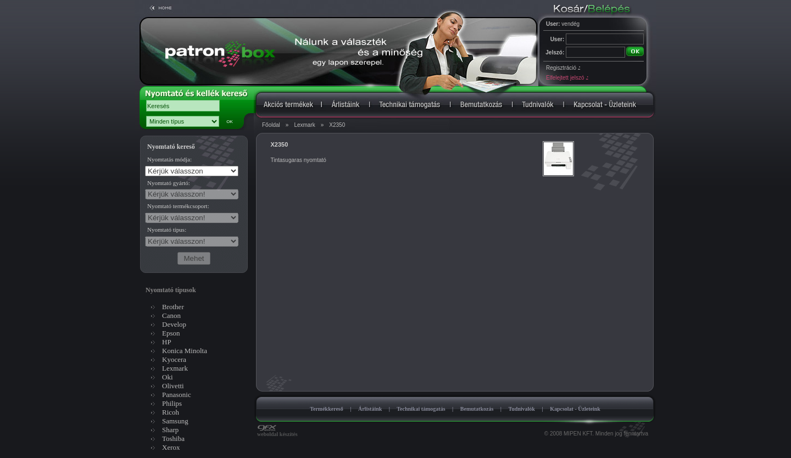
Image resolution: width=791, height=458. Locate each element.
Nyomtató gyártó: (168, 183)
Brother (173, 307)
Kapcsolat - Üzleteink (575, 409)
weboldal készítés (277, 431)
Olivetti (173, 386)
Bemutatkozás (477, 409)
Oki (167, 377)
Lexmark (304, 125)
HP (166, 342)
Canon (171, 315)
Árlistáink (370, 409)
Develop (174, 324)
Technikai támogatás (421, 409)
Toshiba (173, 438)
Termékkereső (326, 409)
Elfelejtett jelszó (567, 78)
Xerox (171, 447)
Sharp (170, 430)
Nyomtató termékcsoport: (178, 206)
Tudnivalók (521, 409)
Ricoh (170, 412)
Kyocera (174, 359)
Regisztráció (563, 68)
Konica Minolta (184, 351)
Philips (172, 403)
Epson (171, 333)
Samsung (175, 421)
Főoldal (271, 125)
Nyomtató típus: (166, 229)
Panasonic (176, 394)
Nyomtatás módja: (169, 159)
